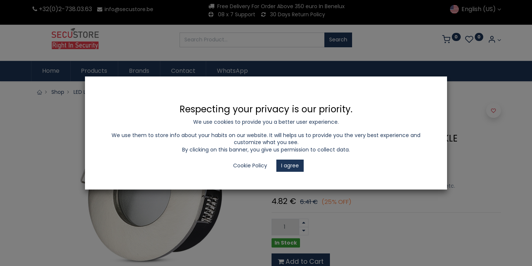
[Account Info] (494, 40)
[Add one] (303, 223)
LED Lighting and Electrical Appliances (121, 92)
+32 (40, 9)
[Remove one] (303, 231)
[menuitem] (50, 71)
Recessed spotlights (204, 92)
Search (338, 39)
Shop (57, 92)
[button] (493, 110)
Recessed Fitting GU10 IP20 (273, 92)
